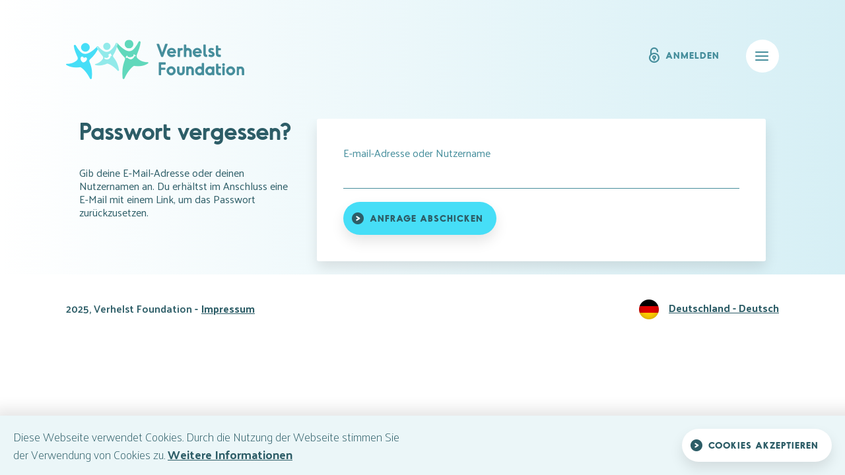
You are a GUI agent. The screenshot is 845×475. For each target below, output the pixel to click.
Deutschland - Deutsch (724, 307)
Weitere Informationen (230, 454)
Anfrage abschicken (426, 218)
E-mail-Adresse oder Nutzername (416, 153)
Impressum (228, 308)
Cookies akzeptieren (763, 445)
